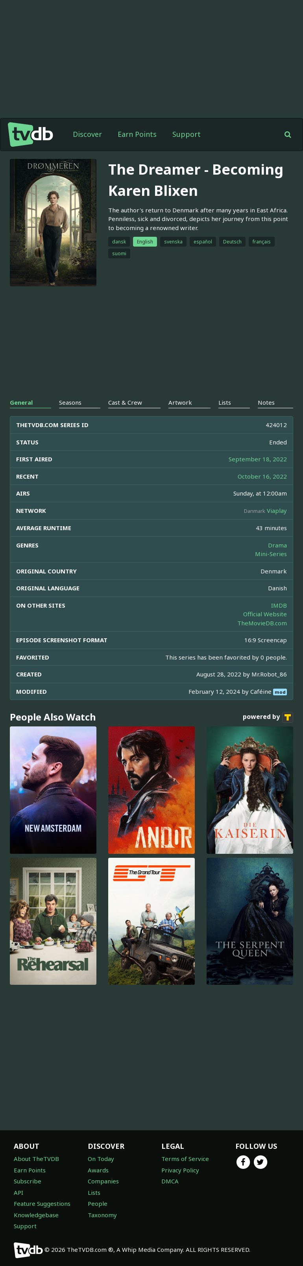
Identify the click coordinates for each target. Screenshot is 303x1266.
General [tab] (21, 402)
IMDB (279, 605)
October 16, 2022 (262, 476)
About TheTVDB (36, 1159)
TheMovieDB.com (262, 623)
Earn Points (137, 134)
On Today (101, 1159)
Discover (87, 134)
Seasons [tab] (70, 402)
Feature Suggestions (42, 1203)
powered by (268, 717)
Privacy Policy (180, 1170)
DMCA (170, 1181)
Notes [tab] (266, 402)
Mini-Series (271, 554)
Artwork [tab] (180, 402)
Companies (103, 1181)
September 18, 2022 (258, 459)
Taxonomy (102, 1215)
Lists (94, 1192)
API (18, 1192)
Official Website (265, 614)
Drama (277, 545)
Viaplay (277, 510)
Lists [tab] (224, 402)
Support (186, 134)
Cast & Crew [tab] (125, 402)
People (97, 1203)
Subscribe (27, 1181)
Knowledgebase (36, 1215)
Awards (98, 1170)
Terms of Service (185, 1159)
